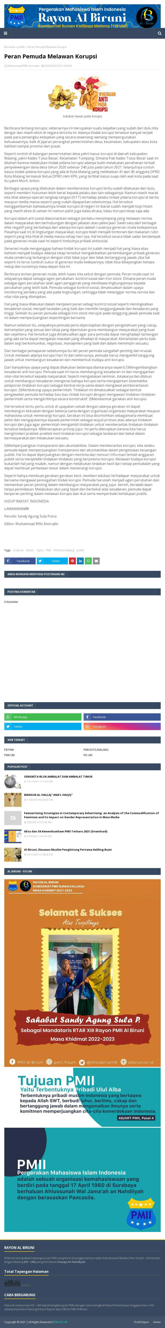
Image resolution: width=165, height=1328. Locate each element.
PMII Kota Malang (63, 550)
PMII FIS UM (60, 1322)
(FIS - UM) (29, 1262)
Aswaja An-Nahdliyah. (72, 1262)
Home (157, 1322)
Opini (40, 550)
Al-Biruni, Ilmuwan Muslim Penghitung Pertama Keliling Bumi (68, 850)
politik (20, 47)
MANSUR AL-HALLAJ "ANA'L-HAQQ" (48, 795)
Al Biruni (18, 550)
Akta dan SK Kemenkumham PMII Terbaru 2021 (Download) (65, 831)
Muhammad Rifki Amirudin (23, 66)
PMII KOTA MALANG (96, 750)
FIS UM (88, 755)
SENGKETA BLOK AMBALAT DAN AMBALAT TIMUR (58, 776)
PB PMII (9, 750)
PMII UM (9, 755)
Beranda (9, 47)
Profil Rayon (141, 1322)
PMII (48, 550)
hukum (30, 550)
